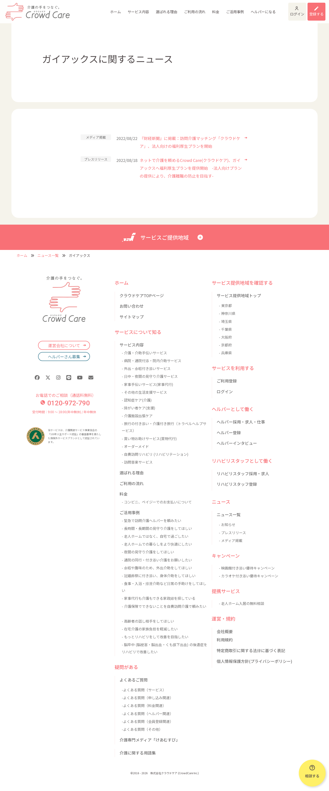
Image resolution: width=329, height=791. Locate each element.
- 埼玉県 (225, 321)
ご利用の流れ (162, 9)
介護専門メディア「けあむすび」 (150, 740)
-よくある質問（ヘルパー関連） (147, 713)
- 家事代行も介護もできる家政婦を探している (158, 598)
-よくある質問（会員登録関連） (147, 721)
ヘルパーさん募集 (64, 356)
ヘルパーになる (230, 9)
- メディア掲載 (230, 540)
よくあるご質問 (134, 680)
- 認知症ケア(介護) (137, 400)
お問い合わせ (132, 306)
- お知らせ (227, 524)
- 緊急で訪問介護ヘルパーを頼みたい (151, 520)
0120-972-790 (65, 403)
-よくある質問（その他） (142, 729)
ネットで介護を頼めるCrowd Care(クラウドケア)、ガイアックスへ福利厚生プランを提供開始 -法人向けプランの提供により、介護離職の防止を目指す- (191, 168)
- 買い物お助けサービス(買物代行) (149, 438)
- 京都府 (225, 345)
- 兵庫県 (225, 352)
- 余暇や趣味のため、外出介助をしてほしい (157, 567)
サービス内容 (105, 9)
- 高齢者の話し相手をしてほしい (148, 621)
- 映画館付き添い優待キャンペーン (247, 568)
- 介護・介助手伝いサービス (144, 352)
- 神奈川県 (227, 313)
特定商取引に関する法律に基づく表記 (251, 650)
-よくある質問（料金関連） (144, 705)
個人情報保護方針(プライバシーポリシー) (254, 661)
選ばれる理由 (134, 9)
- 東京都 (225, 305)
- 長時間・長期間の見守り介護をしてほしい (157, 528)
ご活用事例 (202, 9)
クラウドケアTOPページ (142, 295)
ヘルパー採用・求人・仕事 (241, 422)
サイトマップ (132, 317)
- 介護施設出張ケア (137, 415)
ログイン (276, 9)
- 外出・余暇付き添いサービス (146, 368)
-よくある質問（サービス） (144, 689)
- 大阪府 (225, 337)
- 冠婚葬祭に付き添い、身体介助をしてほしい (159, 575)
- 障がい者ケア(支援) (138, 408)
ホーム (82, 9)
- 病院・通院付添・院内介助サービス (151, 360)
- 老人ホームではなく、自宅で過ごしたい (155, 536)
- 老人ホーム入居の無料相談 (241, 603)
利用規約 (225, 640)
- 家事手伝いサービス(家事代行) (147, 384)
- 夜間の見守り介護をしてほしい (148, 552)
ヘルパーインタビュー (237, 443)
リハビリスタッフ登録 (237, 484)
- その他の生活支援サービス (144, 392)
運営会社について (64, 345)
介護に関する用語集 (138, 753)
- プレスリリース (232, 532)
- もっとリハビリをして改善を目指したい (155, 636)
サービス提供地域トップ (239, 295)
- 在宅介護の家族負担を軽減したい (150, 629)
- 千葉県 (225, 329)
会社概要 (225, 631)
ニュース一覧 (48, 255)
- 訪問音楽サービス (137, 462)
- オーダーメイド (135, 446)
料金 (183, 9)
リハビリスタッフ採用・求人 (243, 473)
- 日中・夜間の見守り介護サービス (150, 376)
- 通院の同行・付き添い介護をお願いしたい (157, 560)
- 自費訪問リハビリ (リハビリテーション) (155, 454)
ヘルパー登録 (229, 432)
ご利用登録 (227, 381)
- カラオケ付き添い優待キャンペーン (248, 575)
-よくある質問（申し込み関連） (147, 697)
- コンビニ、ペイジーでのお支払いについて (157, 502)
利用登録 (311, 9)
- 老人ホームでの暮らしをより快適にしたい (157, 544)
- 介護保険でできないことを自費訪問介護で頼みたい (164, 606)
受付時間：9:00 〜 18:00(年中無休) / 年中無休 (64, 412)
